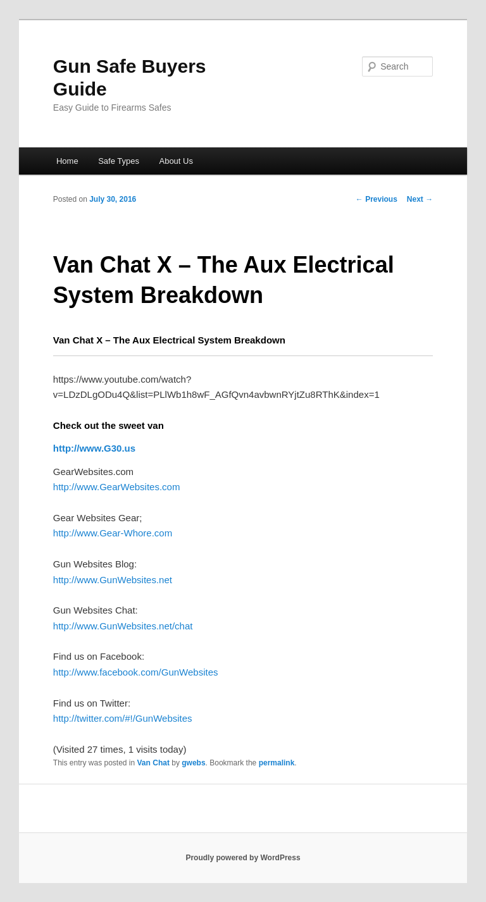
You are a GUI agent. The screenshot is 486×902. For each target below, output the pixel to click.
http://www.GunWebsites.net (112, 579)
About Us (175, 161)
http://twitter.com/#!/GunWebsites (122, 718)
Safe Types (118, 161)
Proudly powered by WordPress (242, 857)
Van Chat (153, 762)
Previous (376, 199)
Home (67, 161)
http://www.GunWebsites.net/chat (123, 626)
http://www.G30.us (94, 448)
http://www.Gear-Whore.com (112, 533)
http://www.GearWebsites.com (116, 486)
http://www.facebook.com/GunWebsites (135, 672)
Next (420, 199)
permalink (277, 762)
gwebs (193, 762)
